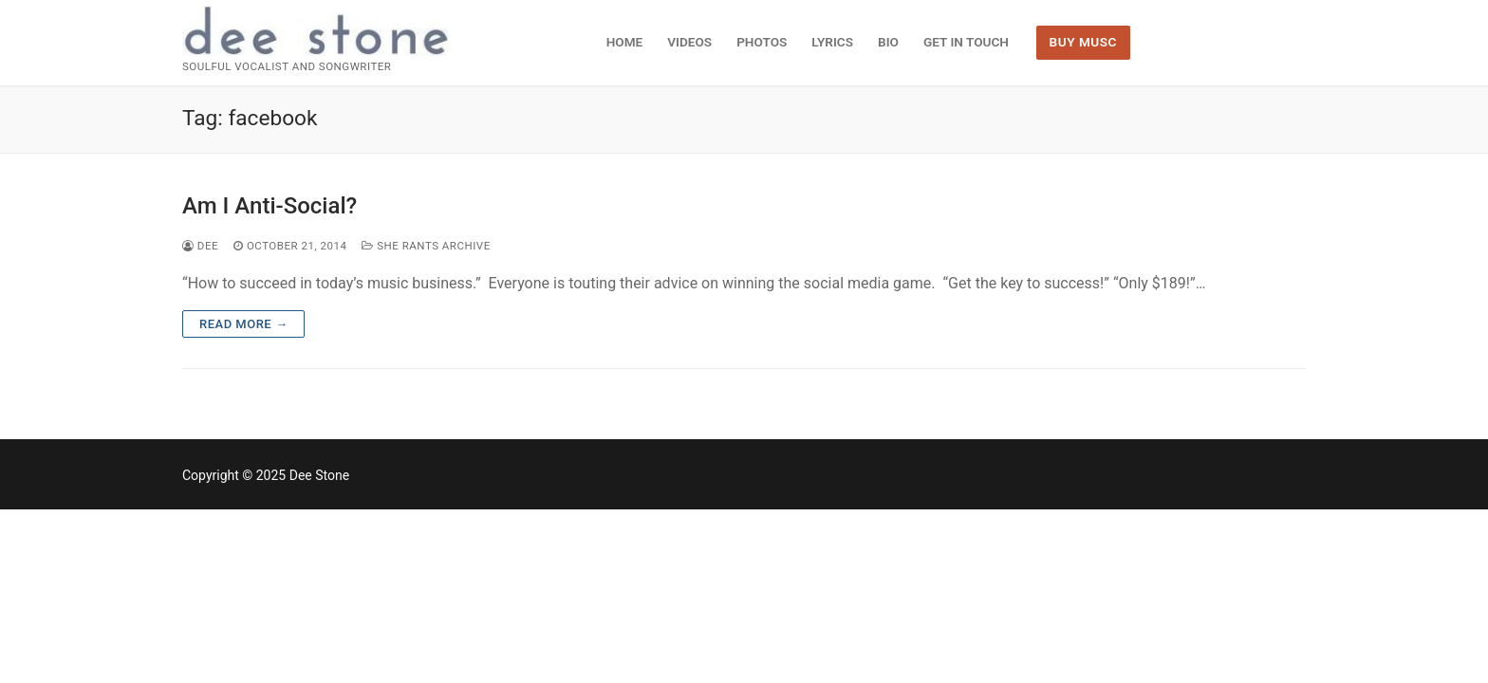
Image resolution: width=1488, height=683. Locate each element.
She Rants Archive (426, 245)
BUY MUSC (1083, 41)
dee (200, 245)
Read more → (243, 324)
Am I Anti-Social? (269, 206)
